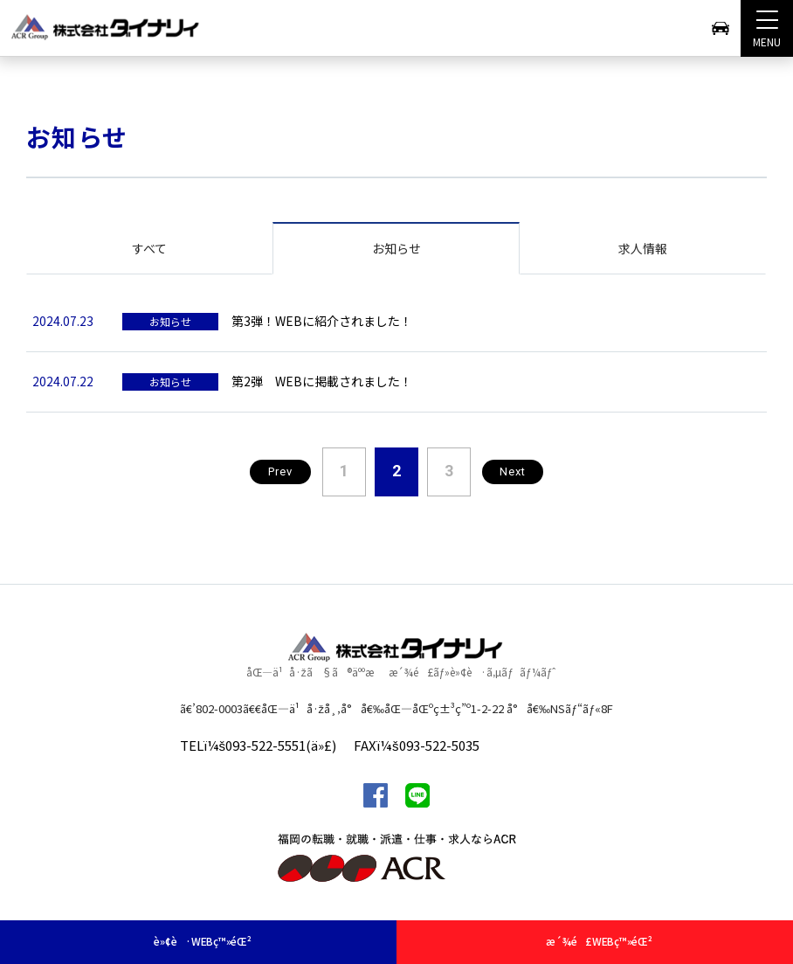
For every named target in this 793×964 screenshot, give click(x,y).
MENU (766, 24)
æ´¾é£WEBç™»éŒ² (599, 940)
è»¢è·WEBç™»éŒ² (202, 940)
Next (513, 471)
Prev (280, 471)
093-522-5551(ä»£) (280, 745)
